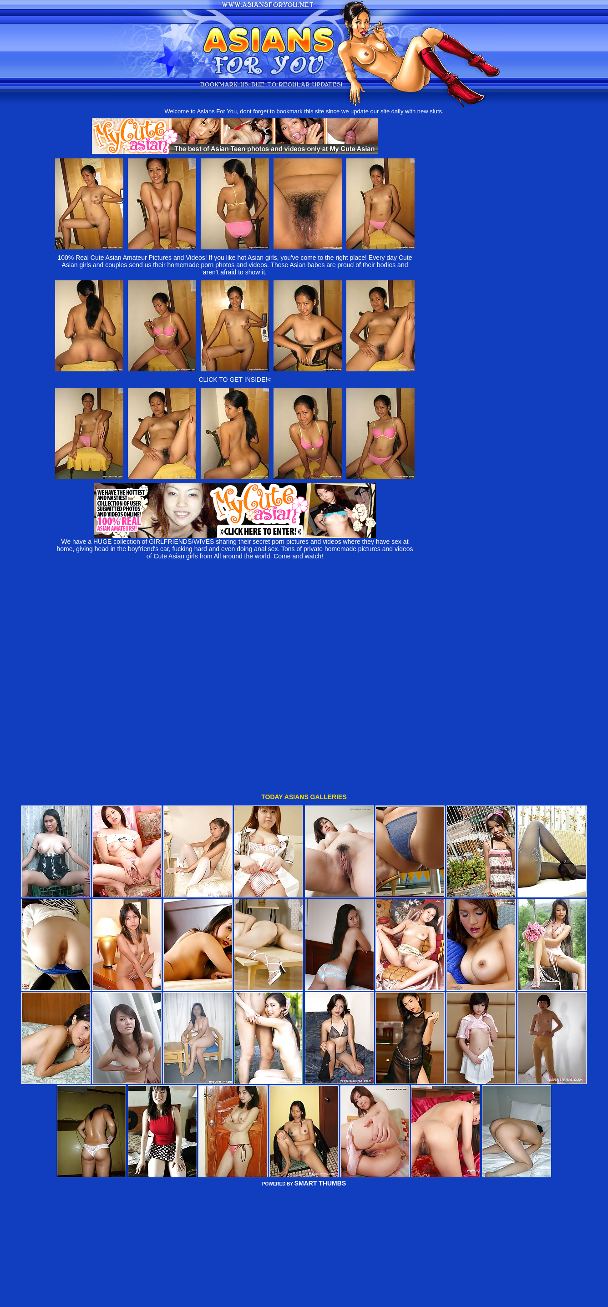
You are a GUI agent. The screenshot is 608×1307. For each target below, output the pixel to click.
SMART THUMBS (320, 1128)
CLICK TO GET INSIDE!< (234, 379)
